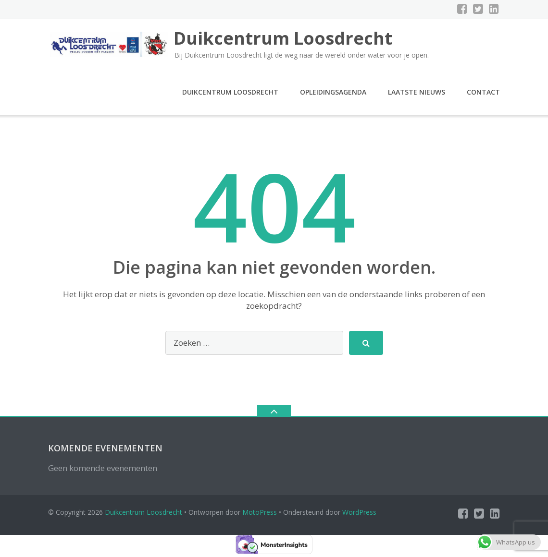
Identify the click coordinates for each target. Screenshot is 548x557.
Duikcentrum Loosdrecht (230, 94)
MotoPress (259, 515)
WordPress (359, 515)
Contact (483, 94)
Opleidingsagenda (333, 94)
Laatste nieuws (416, 94)
